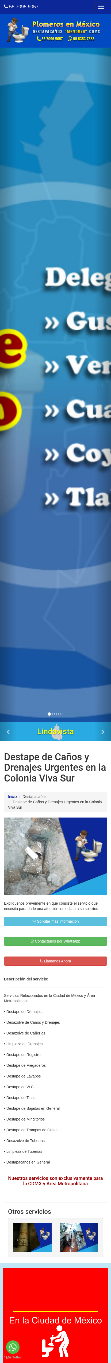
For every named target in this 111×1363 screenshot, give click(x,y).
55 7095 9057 (21, 6)
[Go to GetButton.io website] (12, 1357)
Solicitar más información (55, 921)
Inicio (12, 796)
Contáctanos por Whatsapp (56, 941)
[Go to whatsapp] (13, 1347)
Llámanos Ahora (55, 961)
